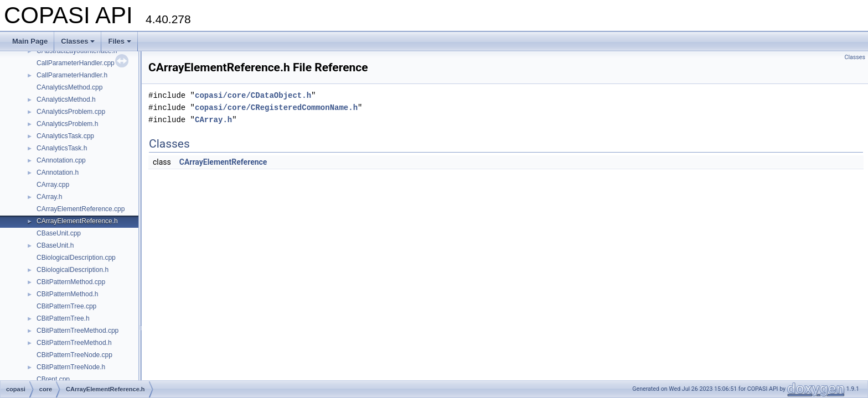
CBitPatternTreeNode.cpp (74, 355)
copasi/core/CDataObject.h (253, 95)
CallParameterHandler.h (72, 75)
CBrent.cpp (53, 379)
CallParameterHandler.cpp (76, 63)
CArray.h (49, 197)
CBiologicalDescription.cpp (76, 257)
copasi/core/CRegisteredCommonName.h (276, 107)
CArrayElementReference (223, 162)
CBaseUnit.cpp (59, 233)
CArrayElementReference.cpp (81, 209)
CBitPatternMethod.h (67, 294)
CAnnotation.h (58, 172)
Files (119, 41)
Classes (78, 41)
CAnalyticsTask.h (62, 148)
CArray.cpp (53, 184)
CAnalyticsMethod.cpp (69, 87)
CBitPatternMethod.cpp (71, 282)
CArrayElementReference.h (77, 221)
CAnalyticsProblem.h (67, 124)
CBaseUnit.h (55, 245)
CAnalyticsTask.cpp (65, 136)
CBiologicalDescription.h (72, 270)
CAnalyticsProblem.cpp (71, 112)
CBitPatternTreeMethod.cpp (77, 330)
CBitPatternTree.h (63, 318)
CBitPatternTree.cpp (66, 306)
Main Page (30, 41)
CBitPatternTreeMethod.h (74, 343)
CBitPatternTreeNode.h (71, 367)
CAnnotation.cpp (61, 160)
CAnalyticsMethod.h (66, 99)
